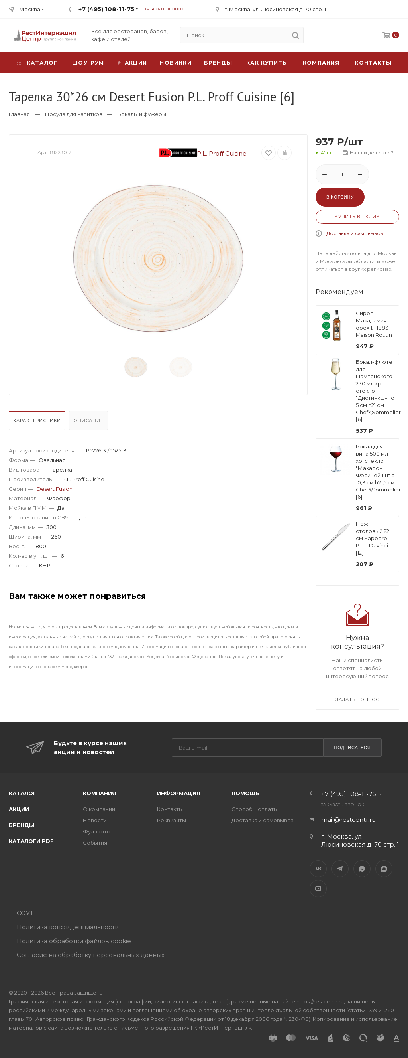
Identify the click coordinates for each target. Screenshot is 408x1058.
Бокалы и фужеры (142, 114)
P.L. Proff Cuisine (203, 153)
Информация (178, 793)
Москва (29, 9)
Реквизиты (171, 820)
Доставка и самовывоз (354, 233)
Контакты (373, 62)
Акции (19, 809)
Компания (321, 62)
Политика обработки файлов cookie (74, 941)
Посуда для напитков (73, 114)
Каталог (22, 793)
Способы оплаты (254, 809)
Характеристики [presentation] (37, 420)
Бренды (218, 62)
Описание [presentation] (88, 420)
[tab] (38, 422)
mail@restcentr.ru (348, 819)
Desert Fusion (55, 489)
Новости (95, 820)
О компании (99, 809)
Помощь (245, 793)
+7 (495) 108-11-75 (106, 9)
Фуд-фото (96, 831)
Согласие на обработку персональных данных (91, 955)
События (95, 842)
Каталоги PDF (31, 841)
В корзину (340, 197)
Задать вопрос (357, 699)
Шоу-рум (88, 62)
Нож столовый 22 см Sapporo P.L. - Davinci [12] (372, 538)
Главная (19, 114)
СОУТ (25, 913)
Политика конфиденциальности (68, 927)
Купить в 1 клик (357, 216)
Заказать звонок (164, 9)
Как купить (266, 62)
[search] (295, 35)
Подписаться (352, 747)
